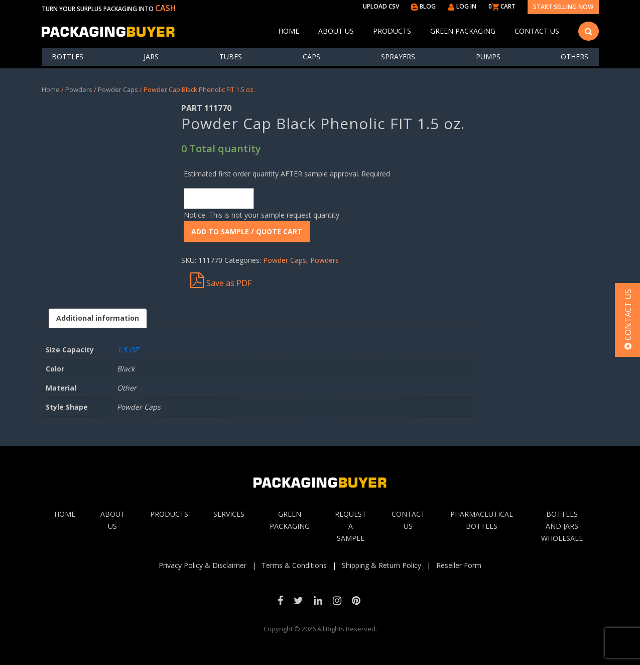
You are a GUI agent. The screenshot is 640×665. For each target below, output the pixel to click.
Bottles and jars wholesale (562, 526)
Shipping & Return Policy (381, 565)
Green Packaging (462, 31)
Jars (151, 56)
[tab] (98, 318)
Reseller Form (458, 565)
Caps (311, 56)
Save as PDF (220, 280)
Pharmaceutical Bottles (481, 520)
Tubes (230, 56)
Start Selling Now (563, 7)
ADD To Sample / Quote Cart (246, 231)
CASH (165, 8)
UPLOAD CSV (381, 6)
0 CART (502, 6)
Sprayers (398, 56)
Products (392, 31)
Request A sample (350, 526)
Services (228, 514)
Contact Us (537, 31)
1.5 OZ (128, 349)
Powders (78, 89)
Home (288, 31)
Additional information (97, 318)
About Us (336, 31)
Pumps (488, 56)
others (574, 56)
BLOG (423, 6)
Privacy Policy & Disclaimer (202, 565)
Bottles (67, 56)
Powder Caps (118, 89)
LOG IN (462, 6)
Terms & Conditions (294, 565)
